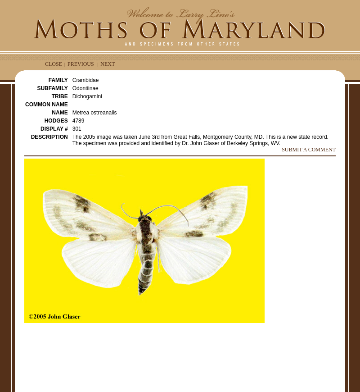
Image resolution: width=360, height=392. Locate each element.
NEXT (107, 64)
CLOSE (53, 64)
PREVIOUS (81, 64)
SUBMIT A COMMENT (309, 149)
